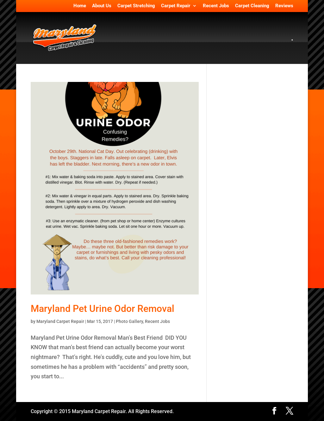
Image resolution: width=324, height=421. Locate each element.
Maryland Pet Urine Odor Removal (102, 308)
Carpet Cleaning (252, 6)
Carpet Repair (175, 6)
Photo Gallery (129, 321)
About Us (101, 6)
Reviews (284, 6)
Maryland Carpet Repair (60, 321)
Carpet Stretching (136, 6)
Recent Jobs (216, 6)
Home (79, 6)
